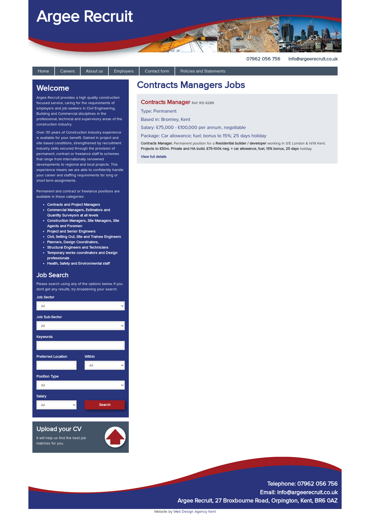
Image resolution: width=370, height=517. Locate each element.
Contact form (157, 71)
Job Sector (45, 297)
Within (90, 357)
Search (105, 405)
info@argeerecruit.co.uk (313, 59)
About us (94, 71)
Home (43, 71)
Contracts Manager (165, 102)
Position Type (47, 376)
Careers (67, 71)
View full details (154, 157)
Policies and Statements (202, 71)
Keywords (44, 337)
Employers (124, 71)
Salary (41, 396)
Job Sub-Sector (49, 317)
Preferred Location (51, 357)
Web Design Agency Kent (194, 512)
